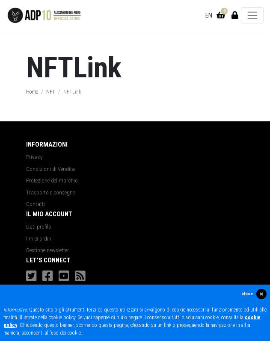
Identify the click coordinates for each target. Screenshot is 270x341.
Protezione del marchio (52, 180)
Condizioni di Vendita (50, 169)
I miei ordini (39, 238)
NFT (50, 92)
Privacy (34, 157)
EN (208, 15)
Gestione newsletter (47, 250)
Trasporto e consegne (50, 192)
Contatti (35, 204)
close (247, 294)
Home (32, 92)
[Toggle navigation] (252, 15)
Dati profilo (38, 226)
